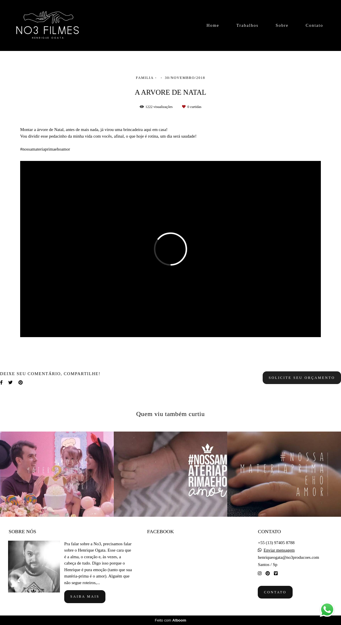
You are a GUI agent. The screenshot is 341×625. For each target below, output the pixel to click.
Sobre (282, 25)
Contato (314, 25)
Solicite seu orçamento (302, 378)
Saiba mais (84, 596)
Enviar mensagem (279, 550)
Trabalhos (247, 25)
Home (213, 25)
